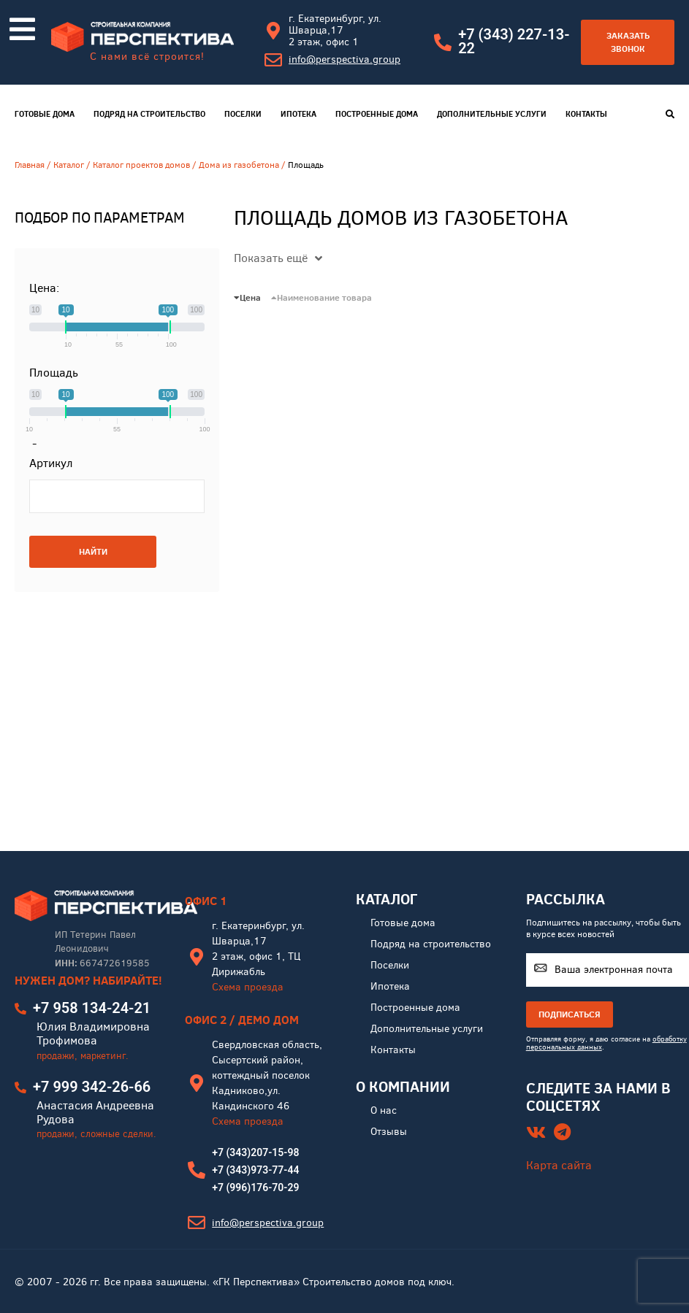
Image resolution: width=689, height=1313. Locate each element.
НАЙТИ (93, 551)
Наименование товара (321, 297)
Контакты (586, 114)
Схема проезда (247, 987)
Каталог (68, 165)
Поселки (243, 114)
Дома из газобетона (239, 165)
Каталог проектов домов (141, 165)
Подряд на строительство (149, 114)
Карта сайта (559, 1165)
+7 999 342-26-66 (92, 1087)
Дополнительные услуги (492, 114)
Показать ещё (278, 258)
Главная (30, 165)
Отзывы (388, 1132)
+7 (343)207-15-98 (255, 1152)
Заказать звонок (628, 42)
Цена (247, 297)
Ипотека (298, 114)
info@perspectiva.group (344, 59)
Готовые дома (45, 114)
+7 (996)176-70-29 (255, 1187)
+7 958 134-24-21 (92, 1008)
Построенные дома (376, 114)
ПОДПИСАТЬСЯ (569, 1014)
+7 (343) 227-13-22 (513, 41)
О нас (383, 1110)
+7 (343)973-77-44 (255, 1170)
